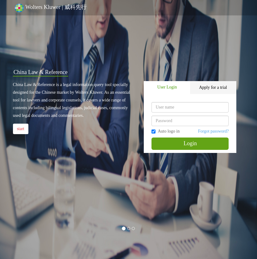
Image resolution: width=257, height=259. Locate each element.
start (20, 128)
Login (190, 143)
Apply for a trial (213, 87)
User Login (167, 87)
